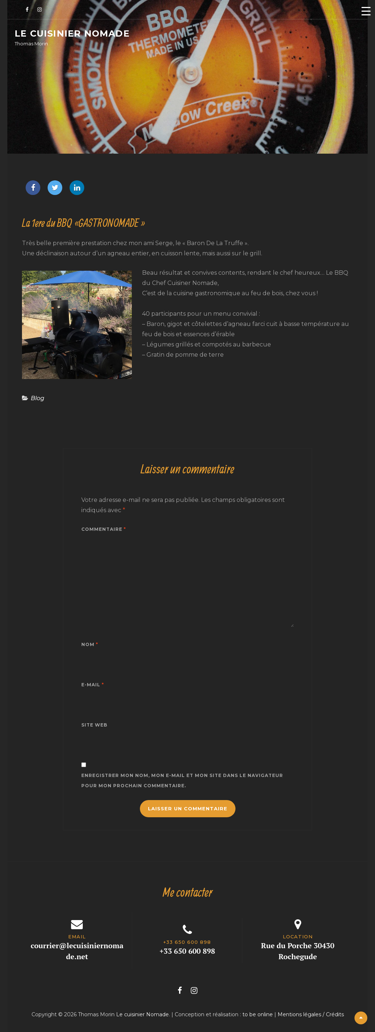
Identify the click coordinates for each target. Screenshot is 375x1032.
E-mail (92, 684)
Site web (94, 725)
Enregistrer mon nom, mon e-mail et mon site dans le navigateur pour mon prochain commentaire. (182, 780)
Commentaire (103, 529)
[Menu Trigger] (366, 11)
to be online (257, 1014)
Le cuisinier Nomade (72, 33)
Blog (37, 398)
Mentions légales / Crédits (311, 1014)
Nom (89, 644)
